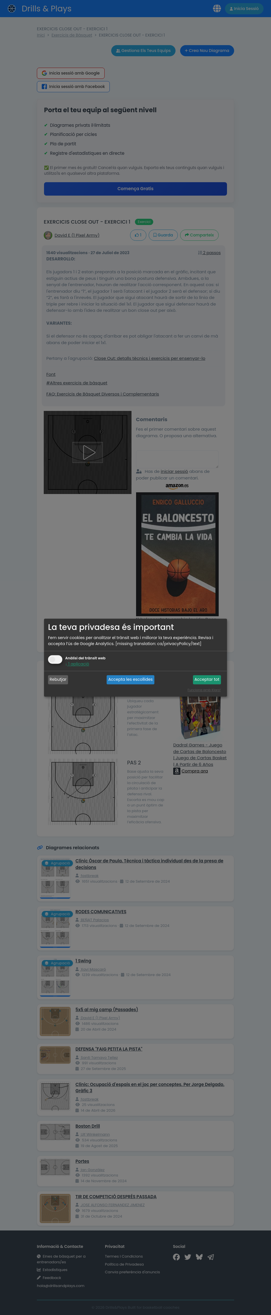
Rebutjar (58, 679)
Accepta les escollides (130, 679)
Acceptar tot (206, 679)
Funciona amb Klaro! (204, 690)
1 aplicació (77, 664)
